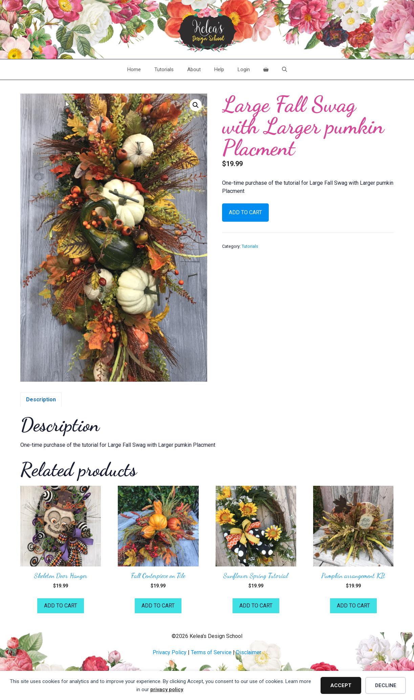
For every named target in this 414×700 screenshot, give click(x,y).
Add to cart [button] (60, 605)
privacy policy (166, 689)
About (194, 69)
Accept (340, 685)
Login (244, 69)
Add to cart (245, 212)
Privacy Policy (170, 652)
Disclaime (248, 652)
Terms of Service (211, 652)
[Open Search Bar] (284, 69)
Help (219, 69)
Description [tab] (41, 399)
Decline (385, 685)
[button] (196, 105)
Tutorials (164, 69)
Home (134, 69)
